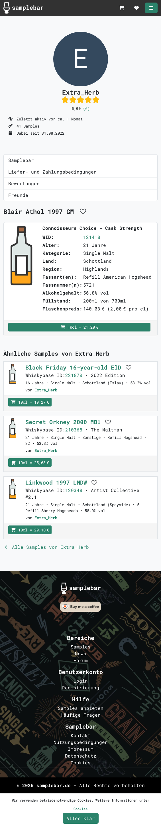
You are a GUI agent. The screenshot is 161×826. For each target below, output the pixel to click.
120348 (73, 490)
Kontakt (81, 735)
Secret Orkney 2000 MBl (64, 421)
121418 (91, 237)
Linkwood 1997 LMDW (57, 482)
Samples (81, 647)
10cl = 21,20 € (79, 327)
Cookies (81, 762)
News (80, 653)
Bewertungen (24, 183)
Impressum (80, 749)
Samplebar (21, 160)
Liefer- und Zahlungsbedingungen (52, 172)
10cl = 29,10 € (30, 530)
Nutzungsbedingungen (81, 742)
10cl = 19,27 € (30, 402)
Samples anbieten (80, 708)
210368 (73, 430)
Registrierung (80, 688)
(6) (86, 108)
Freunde (18, 195)
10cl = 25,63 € (30, 462)
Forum (81, 660)
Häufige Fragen (81, 715)
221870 (73, 375)
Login (81, 681)
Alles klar (80, 818)
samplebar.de (53, 785)
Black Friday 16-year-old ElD (75, 367)
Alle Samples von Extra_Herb (46, 547)
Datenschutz (80, 756)
